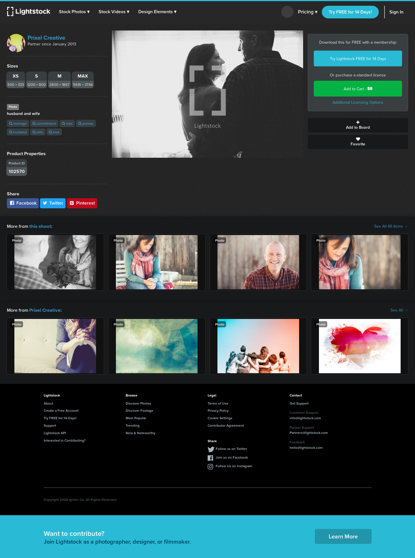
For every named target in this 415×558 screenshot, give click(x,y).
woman (85, 123)
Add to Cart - (358, 89)
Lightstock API (55, 432)
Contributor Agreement (226, 424)
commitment (44, 123)
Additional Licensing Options (357, 102)
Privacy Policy (218, 409)
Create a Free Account (61, 409)
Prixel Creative (46, 37)
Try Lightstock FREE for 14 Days (358, 58)
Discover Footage (139, 409)
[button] (74, 11)
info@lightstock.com (305, 417)
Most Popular (136, 417)
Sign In (396, 12)
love (54, 132)
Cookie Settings (220, 417)
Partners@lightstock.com (309, 432)
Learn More (343, 536)
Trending (132, 424)
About (48, 402)
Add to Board (358, 125)
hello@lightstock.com (306, 447)
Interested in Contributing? (65, 439)
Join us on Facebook (232, 456)
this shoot (39, 226)
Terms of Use (218, 402)
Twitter (53, 203)
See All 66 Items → (391, 226)
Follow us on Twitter (231, 448)
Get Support (299, 402)
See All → (399, 310)
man (67, 123)
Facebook (23, 203)
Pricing (307, 12)
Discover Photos (138, 402)
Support (50, 424)
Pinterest (82, 203)
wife (37, 132)
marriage (18, 123)
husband (18, 132)
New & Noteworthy (140, 432)
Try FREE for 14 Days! (350, 12)
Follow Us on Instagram (234, 465)
